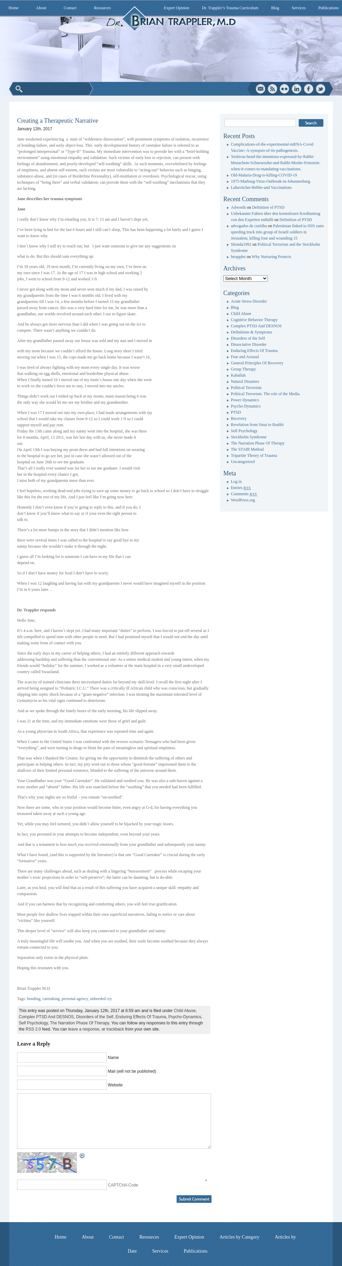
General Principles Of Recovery (257, 363)
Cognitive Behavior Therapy (254, 319)
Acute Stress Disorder (249, 301)
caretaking (51, 998)
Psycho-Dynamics (184, 1016)
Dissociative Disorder (248, 344)
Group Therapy (243, 369)
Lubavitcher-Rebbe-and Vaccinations (261, 187)
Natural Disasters (245, 381)
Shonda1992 (241, 244)
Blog (275, 7)
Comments (244, 493)
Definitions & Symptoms (251, 332)
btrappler (238, 256)
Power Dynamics (245, 400)
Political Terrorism (246, 387)
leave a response (83, 1029)
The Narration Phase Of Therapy (79, 1023)
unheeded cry (101, 998)
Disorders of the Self (94, 1016)
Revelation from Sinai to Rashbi (257, 424)
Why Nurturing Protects (271, 256)
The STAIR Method (247, 449)
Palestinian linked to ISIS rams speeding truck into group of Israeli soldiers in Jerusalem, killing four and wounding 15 (277, 232)
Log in (236, 481)
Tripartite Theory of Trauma (254, 455)
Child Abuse (185, 1010)
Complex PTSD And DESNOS (46, 1016)
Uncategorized (243, 461)
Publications (328, 7)
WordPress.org (243, 500)
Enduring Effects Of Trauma (141, 1016)
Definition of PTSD (268, 207)
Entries (241, 487)
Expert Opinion (176, 7)
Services (299, 7)
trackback (115, 1029)
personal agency (75, 998)
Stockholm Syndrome (248, 437)
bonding (33, 998)
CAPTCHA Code (123, 1185)
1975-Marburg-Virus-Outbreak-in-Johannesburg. (271, 181)
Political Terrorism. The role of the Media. (265, 393)
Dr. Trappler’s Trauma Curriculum (230, 7)
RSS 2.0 (33, 1029)
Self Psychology (33, 1023)
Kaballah (238, 375)
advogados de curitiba (249, 225)
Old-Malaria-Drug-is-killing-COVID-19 (264, 175)
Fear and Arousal (245, 356)
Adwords (238, 207)
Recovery (239, 418)
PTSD (236, 412)
